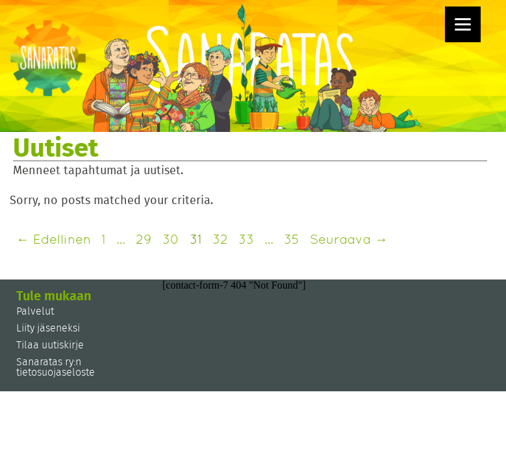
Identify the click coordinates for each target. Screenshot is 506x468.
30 (170, 239)
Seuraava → (349, 239)
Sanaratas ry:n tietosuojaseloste (55, 367)
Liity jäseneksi (48, 328)
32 (220, 239)
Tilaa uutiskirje (50, 345)
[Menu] (463, 24)
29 (144, 239)
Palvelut (35, 311)
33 (246, 239)
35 (291, 239)
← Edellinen (53, 239)
